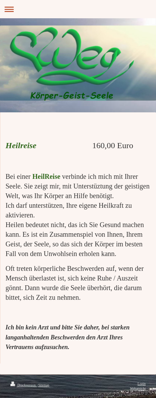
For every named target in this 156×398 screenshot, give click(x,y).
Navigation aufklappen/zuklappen (78, 9)
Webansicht (138, 388)
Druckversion (23, 385)
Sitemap (43, 385)
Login (142, 384)
